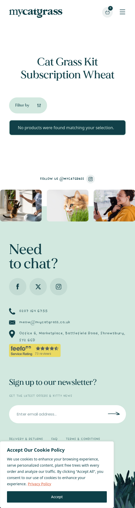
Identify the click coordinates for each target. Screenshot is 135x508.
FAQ (54, 439)
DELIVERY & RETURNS (26, 439)
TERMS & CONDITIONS (83, 439)
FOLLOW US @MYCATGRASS (67, 179)
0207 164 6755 (33, 311)
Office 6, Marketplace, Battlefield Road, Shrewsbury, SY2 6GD (72, 336)
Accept (57, 496)
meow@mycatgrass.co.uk (44, 322)
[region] (57, 474)
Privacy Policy (39, 483)
